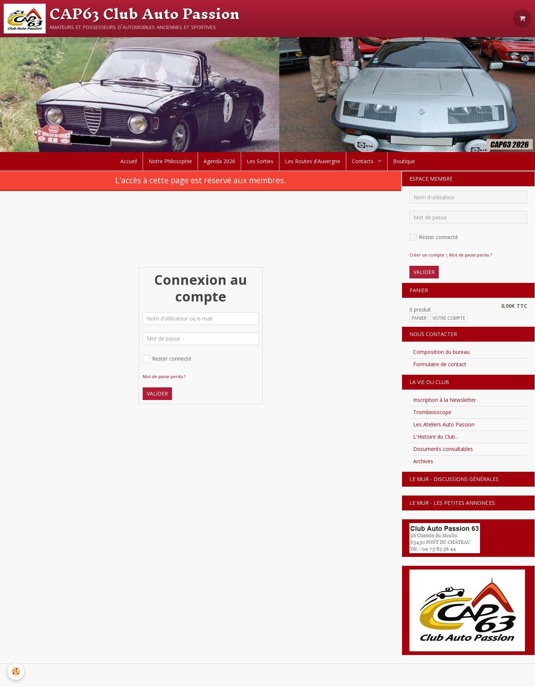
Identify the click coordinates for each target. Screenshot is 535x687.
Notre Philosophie (170, 161)
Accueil (128, 161)
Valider (157, 393)
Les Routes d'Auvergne (312, 161)
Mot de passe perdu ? (164, 376)
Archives (423, 461)
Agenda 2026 (219, 161)
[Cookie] (15, 671)
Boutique (404, 161)
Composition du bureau (441, 351)
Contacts (363, 161)
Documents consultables (443, 448)
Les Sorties (260, 161)
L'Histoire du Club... (435, 436)
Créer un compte (426, 255)
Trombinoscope (432, 412)
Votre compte (448, 318)
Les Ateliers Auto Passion (443, 424)
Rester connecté (167, 358)
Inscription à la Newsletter (444, 399)
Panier (419, 318)
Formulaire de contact (439, 364)
